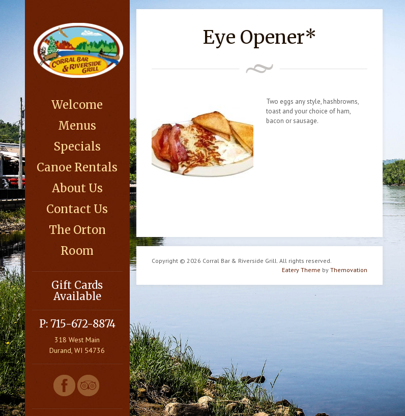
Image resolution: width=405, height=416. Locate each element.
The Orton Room (77, 240)
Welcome (77, 105)
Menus (77, 125)
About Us (77, 188)
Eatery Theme (301, 270)
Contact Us (77, 209)
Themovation (348, 270)
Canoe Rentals (77, 167)
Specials (77, 146)
